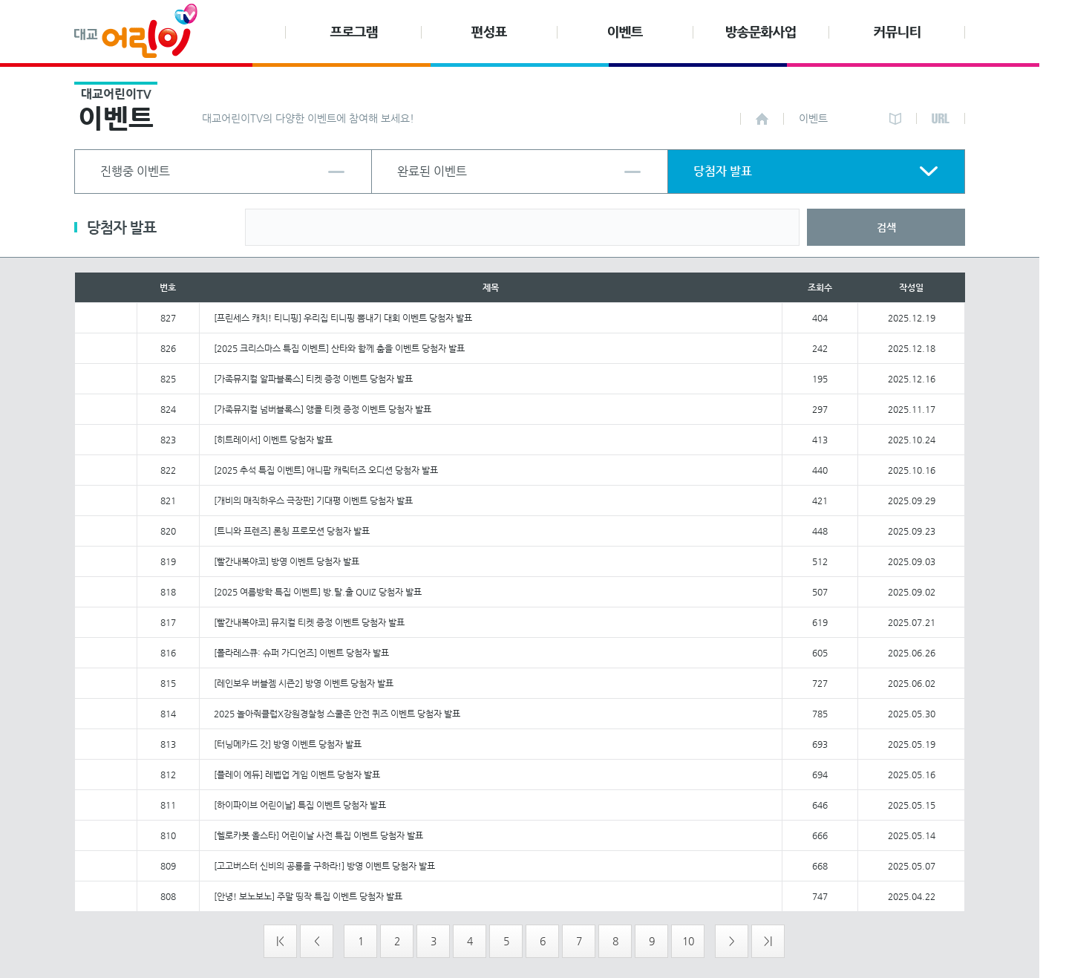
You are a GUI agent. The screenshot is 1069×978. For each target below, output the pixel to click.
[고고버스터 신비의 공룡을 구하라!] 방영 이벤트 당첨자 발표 (324, 866)
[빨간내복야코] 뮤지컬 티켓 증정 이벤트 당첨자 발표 (309, 622)
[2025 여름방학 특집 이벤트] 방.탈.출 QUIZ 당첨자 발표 (318, 592)
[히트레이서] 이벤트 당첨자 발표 (273, 439)
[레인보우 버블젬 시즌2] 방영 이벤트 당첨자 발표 (303, 683)
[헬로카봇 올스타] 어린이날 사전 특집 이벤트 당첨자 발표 (318, 835)
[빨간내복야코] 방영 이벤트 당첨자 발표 (286, 561)
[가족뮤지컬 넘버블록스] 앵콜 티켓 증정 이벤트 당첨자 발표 (322, 409)
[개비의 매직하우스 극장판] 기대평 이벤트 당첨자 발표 (313, 500)
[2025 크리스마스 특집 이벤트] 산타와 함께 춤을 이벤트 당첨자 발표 (339, 348)
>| (768, 941)
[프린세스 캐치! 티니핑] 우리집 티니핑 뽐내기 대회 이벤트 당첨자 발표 (343, 318)
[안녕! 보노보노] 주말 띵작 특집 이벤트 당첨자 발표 (308, 896)
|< (280, 941)
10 (688, 941)
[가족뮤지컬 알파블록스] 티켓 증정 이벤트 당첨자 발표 (313, 379)
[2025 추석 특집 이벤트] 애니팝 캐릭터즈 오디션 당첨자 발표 (326, 470)
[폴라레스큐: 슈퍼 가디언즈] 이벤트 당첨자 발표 (301, 653)
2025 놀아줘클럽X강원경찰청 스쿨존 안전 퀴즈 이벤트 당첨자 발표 (337, 713)
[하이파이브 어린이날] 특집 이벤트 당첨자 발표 (300, 805)
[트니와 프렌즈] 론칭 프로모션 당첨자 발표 (292, 531)
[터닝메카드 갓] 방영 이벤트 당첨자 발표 (288, 744)
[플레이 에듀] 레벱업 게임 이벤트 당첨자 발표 (297, 774)
